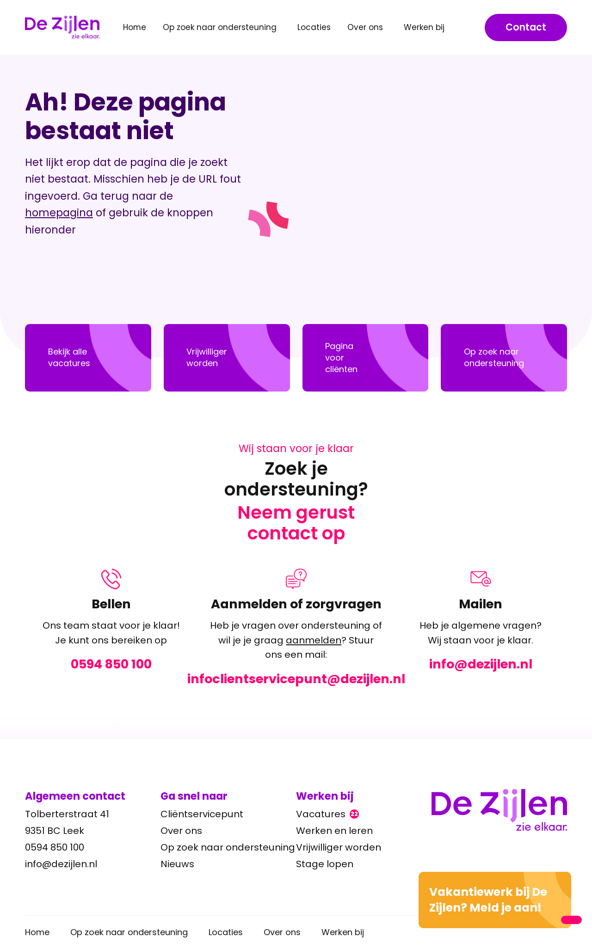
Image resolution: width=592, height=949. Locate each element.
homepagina (59, 212)
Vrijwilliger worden (338, 847)
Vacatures (327, 814)
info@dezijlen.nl (480, 664)
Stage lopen (324, 863)
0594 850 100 (111, 664)
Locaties (314, 27)
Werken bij (342, 932)
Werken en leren (334, 830)
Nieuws (177, 863)
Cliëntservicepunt (201, 814)
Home (134, 27)
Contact (526, 27)
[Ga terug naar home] (499, 810)
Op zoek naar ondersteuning (227, 847)
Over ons (181, 830)
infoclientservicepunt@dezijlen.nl (296, 678)
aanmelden (313, 639)
